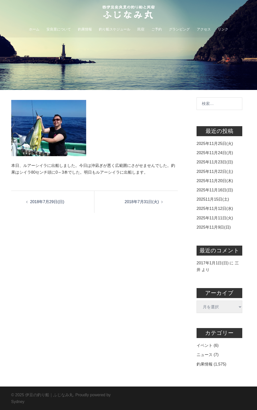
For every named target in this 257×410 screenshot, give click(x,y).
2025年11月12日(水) (215, 208)
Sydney (17, 402)
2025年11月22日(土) (215, 171)
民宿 (140, 29)
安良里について (58, 29)
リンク (223, 29)
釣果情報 (85, 29)
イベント (205, 345)
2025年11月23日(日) (215, 162)
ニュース (205, 355)
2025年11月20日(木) (215, 181)
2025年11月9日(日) (214, 227)
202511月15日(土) (213, 199)
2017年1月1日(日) (213, 263)
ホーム (34, 29)
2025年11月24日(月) (215, 153)
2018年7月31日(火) (142, 202)
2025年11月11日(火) (215, 218)
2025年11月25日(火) (215, 143)
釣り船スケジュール (114, 29)
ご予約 (156, 29)
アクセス (204, 29)
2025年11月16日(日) (215, 190)
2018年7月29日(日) (47, 202)
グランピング (179, 29)
